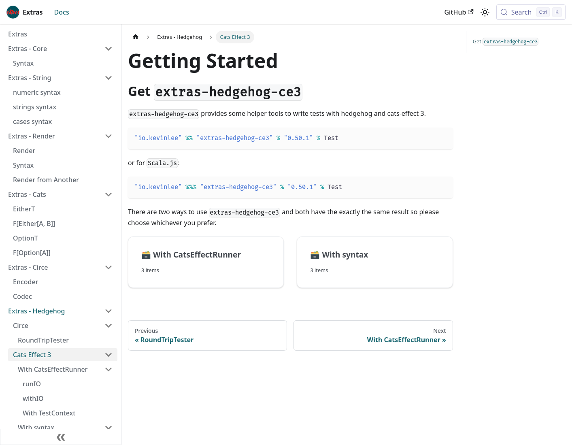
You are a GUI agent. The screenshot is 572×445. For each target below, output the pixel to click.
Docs (61, 12)
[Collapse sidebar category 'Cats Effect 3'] (108, 354)
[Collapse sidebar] (60, 437)
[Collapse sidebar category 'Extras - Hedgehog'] (108, 310)
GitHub (458, 12)
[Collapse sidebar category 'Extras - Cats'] (108, 194)
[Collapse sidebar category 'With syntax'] (108, 427)
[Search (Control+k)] (531, 12)
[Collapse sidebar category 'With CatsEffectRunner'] (108, 369)
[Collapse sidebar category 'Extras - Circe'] (108, 267)
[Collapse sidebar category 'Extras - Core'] (108, 48)
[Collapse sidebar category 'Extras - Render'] (108, 136)
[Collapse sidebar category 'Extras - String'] (108, 77)
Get (506, 42)
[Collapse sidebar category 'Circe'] (108, 325)
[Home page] (135, 37)
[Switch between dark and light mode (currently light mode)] (484, 12)
